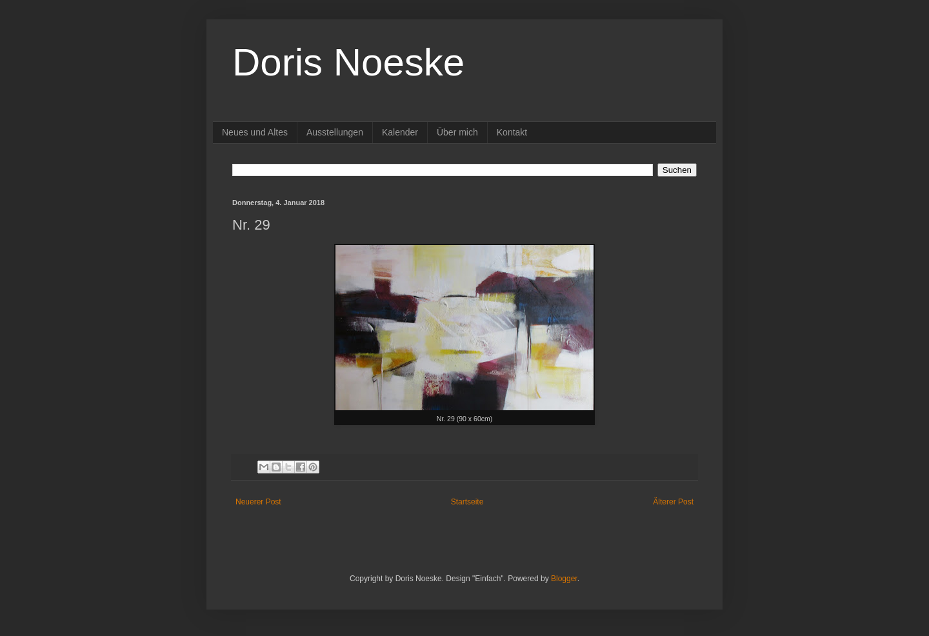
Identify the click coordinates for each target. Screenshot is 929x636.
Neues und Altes (255, 132)
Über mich (457, 132)
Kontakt (512, 132)
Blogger (564, 578)
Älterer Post (673, 501)
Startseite (467, 501)
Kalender (400, 132)
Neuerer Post (258, 501)
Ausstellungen (334, 132)
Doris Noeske (348, 62)
